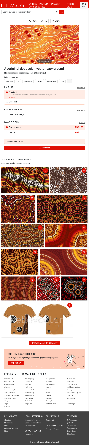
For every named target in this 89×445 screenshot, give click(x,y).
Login (69, 7)
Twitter (70, 423)
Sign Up (84, 5)
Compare (82, 123)
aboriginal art (51, 81)
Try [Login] (44, 21)
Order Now (16, 363)
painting (39, 81)
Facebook (72, 420)
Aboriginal (9, 81)
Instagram (72, 428)
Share (56, 21)
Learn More (81, 88)
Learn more (12, 97)
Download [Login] (44, 148)
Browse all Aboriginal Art (44, 343)
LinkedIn (71, 434)
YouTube (71, 431)
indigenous (28, 81)
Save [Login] (33, 21)
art (18, 81)
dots (62, 81)
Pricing (70, 4)
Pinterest (71, 426)
